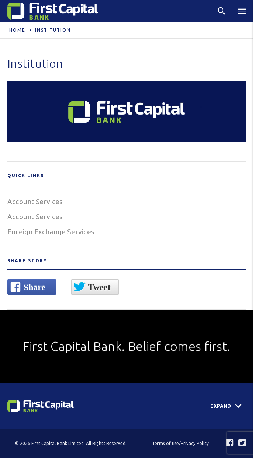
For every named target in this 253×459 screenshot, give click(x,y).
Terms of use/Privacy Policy (180, 444)
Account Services (35, 201)
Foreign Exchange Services (52, 232)
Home (17, 30)
